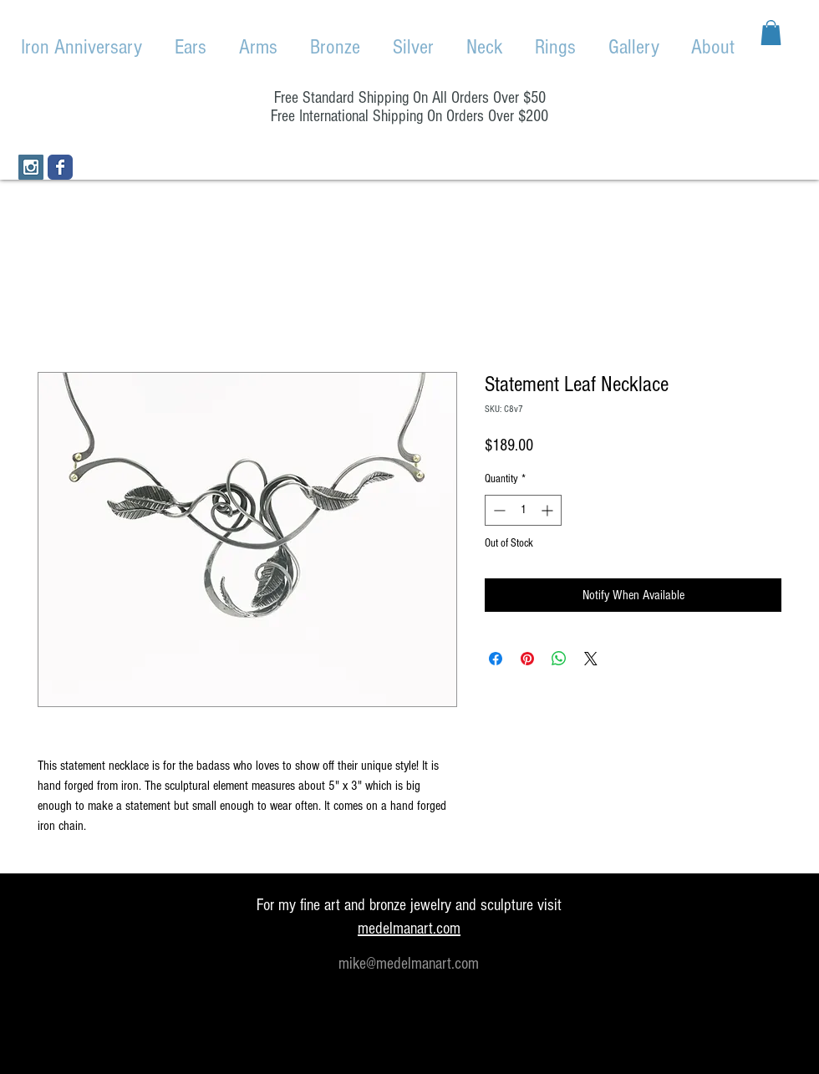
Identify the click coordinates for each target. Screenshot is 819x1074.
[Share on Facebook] (496, 659)
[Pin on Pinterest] (527, 659)
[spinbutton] (523, 510)
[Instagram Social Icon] (30, 167)
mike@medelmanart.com (408, 963)
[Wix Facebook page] (60, 167)
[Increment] (548, 510)
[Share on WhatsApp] (559, 659)
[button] (770, 32)
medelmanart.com (409, 928)
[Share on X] (591, 659)
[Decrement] (497, 510)
